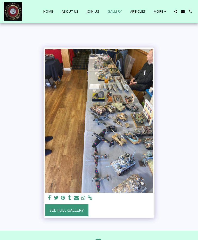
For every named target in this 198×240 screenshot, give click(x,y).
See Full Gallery (67, 210)
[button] (175, 11)
